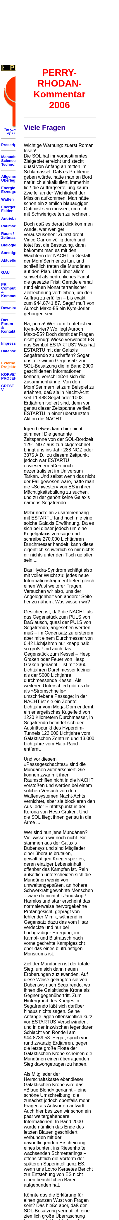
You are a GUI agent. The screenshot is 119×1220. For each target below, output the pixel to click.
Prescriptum (12, 145)
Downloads (11, 308)
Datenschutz (12, 351)
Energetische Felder (13, 209)
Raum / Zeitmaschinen (14, 235)
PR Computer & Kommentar (11, 290)
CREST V (7, 388)
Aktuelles (9, 260)
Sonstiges (10, 253)
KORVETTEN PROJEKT (13, 376)
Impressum (11, 343)
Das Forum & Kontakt (8, 325)
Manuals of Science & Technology (11, 160)
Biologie (8, 245)
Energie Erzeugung (11, 190)
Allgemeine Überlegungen (14, 178)
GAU (5, 272)
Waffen (7, 199)
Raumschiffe (12, 226)
